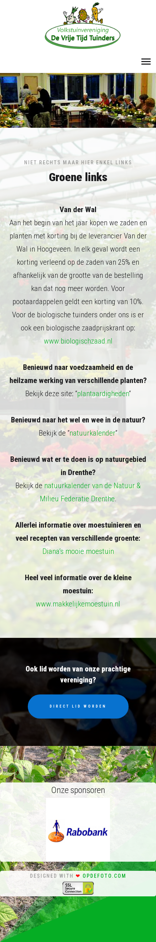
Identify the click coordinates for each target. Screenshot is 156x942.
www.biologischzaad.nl (78, 341)
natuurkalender (92, 433)
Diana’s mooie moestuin (78, 551)
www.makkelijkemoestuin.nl (78, 604)
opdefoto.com (104, 876)
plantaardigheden (103, 393)
